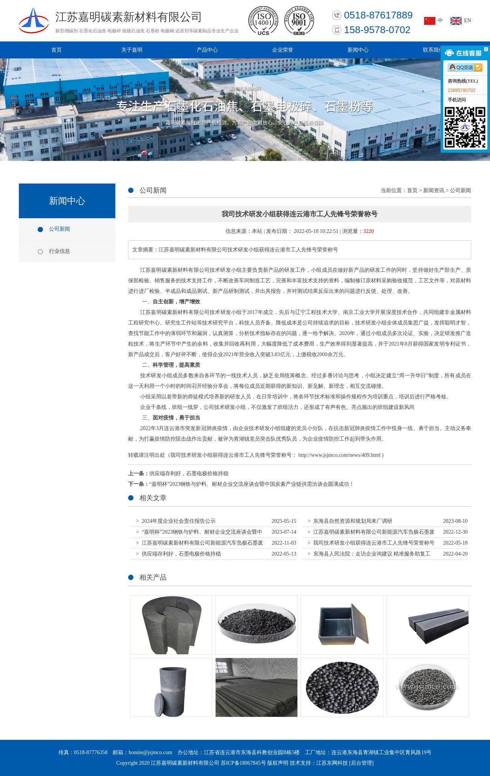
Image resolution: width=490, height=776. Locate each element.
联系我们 (433, 50)
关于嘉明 (131, 50)
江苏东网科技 (332, 763)
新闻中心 (358, 50)
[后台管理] (361, 763)
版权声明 (277, 763)
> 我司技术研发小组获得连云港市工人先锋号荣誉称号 (371, 543)
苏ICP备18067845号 (243, 763)
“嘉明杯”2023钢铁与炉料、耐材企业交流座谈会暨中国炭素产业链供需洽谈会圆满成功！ (251, 484)
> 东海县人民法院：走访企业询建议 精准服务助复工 (369, 554)
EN (467, 20)
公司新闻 (59, 229)
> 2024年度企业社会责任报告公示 (176, 521)
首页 (56, 50)
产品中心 (207, 50)
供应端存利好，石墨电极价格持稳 (188, 473)
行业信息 (59, 251)
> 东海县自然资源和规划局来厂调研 (350, 521)
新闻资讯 (433, 190)
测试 (202, 291)
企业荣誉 (282, 50)
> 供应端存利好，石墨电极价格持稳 (178, 554)
